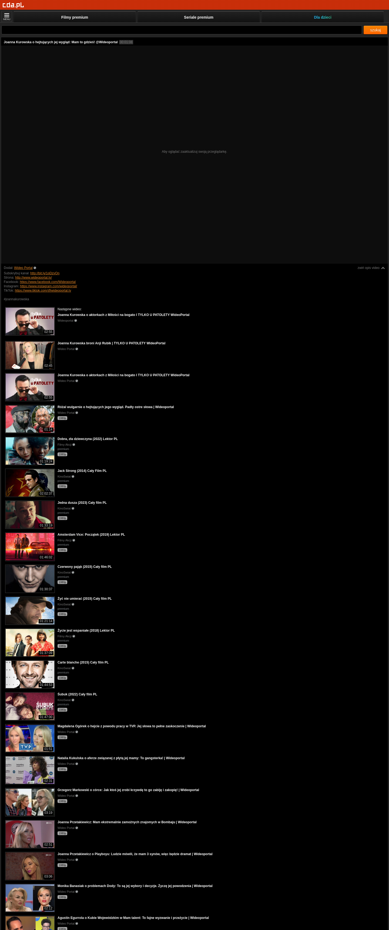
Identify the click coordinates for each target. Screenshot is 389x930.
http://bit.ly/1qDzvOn (44, 273)
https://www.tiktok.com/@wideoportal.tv (43, 290)
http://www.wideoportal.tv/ (33, 277)
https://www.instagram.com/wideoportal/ (48, 286)
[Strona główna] (13, 5)
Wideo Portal (23, 268)
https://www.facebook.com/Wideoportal (48, 282)
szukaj (375, 30)
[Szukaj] (181, 29)
